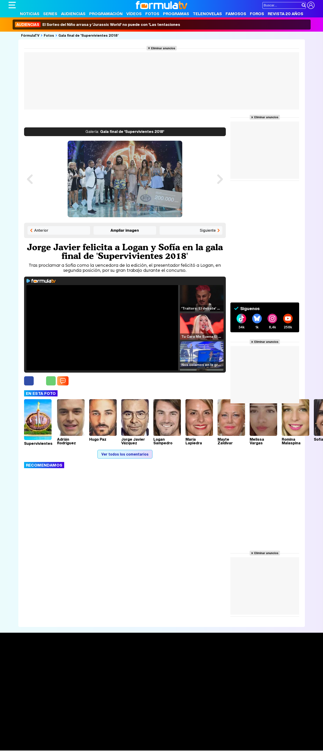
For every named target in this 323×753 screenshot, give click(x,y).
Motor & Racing (102, 747)
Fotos (152, 13)
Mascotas (159, 741)
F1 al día (81, 747)
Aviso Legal (44, 708)
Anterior (41, 230)
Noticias (29, 13)
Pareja (75, 741)
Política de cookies (105, 708)
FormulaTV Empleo (55, 734)
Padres (89, 741)
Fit (124, 741)
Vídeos (134, 13)
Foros (257, 13)
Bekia (37, 741)
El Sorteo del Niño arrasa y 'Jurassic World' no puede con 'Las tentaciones (97, 24)
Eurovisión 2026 (206, 668)
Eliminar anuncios (163, 48)
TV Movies (80, 669)
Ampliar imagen (124, 230)
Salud (101, 741)
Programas (176, 13)
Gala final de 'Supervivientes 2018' (88, 35)
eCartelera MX (104, 734)
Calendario (80, 660)
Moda (49, 741)
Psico (145, 741)
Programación (106, 13)
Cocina (113, 741)
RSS (196, 708)
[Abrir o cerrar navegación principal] (12, 5)
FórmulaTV (30, 35)
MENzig (39, 747)
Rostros (260, 654)
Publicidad (163, 708)
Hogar (133, 741)
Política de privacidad (72, 708)
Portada (19, 654)
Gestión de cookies (138, 708)
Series (50, 13)
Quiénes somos (21, 708)
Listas (76, 665)
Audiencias (73, 13)
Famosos (236, 13)
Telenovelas (207, 13)
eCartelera (81, 734)
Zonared (124, 747)
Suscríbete (264, 671)
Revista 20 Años (285, 13)
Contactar (182, 708)
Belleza (62, 741)
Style (51, 747)
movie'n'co (127, 734)
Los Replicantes (45, 728)
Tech (68, 747)
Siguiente (208, 230)
